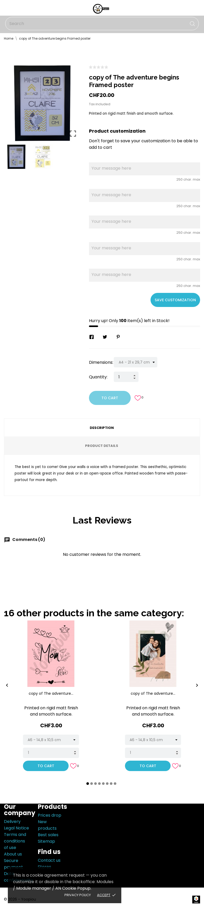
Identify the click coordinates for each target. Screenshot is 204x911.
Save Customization (175, 300)
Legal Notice (16, 828)
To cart (109, 398)
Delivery (12, 821)
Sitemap (46, 841)
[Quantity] (126, 377)
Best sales (48, 835)
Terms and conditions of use (15, 841)
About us (13, 854)
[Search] (102, 23)
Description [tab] (102, 427)
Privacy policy (77, 894)
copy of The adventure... (51, 693)
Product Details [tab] (101, 445)
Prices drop (49, 815)
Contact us (49, 860)
